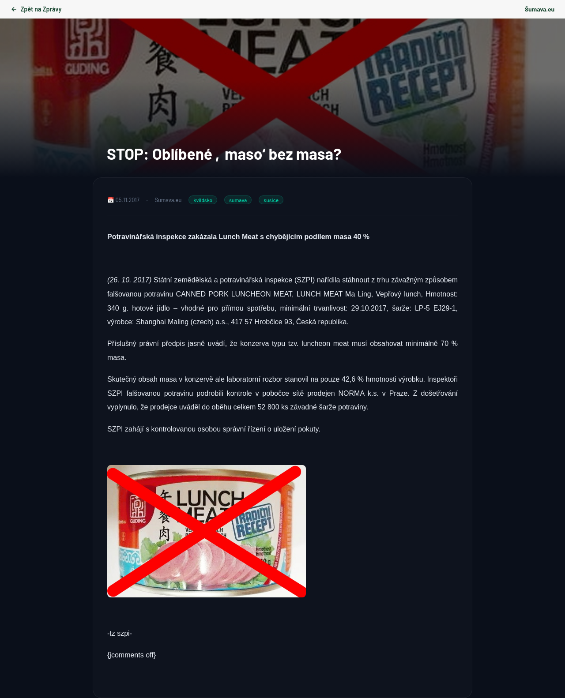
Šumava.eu (539, 9)
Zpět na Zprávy (36, 9)
